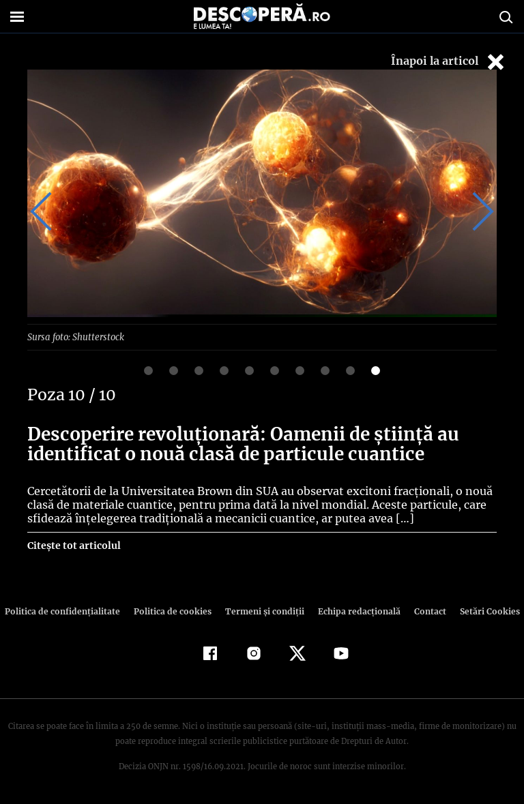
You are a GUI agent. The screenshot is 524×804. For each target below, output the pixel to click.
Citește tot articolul (73, 545)
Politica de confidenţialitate (68, 611)
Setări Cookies (482, 611)
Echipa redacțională (355, 611)
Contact (424, 611)
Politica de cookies (174, 611)
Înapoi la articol (449, 62)
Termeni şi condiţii (262, 611)
